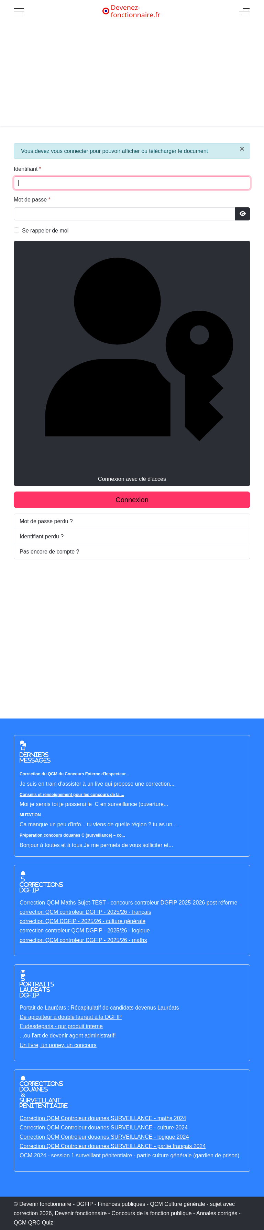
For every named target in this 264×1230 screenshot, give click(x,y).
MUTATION (30, 815)
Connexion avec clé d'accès (132, 362)
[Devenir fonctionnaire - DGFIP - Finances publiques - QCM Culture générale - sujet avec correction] (131, 11)
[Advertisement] (132, 74)
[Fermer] (242, 149)
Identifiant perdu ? (42, 536)
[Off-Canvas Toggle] (244, 11)
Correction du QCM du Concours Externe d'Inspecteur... (74, 774)
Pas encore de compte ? (49, 552)
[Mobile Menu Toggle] (19, 11)
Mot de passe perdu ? (46, 521)
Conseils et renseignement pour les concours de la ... (72, 794)
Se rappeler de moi (45, 231)
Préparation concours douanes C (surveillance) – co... (72, 835)
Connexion (132, 500)
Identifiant (27, 169)
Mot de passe (32, 200)
